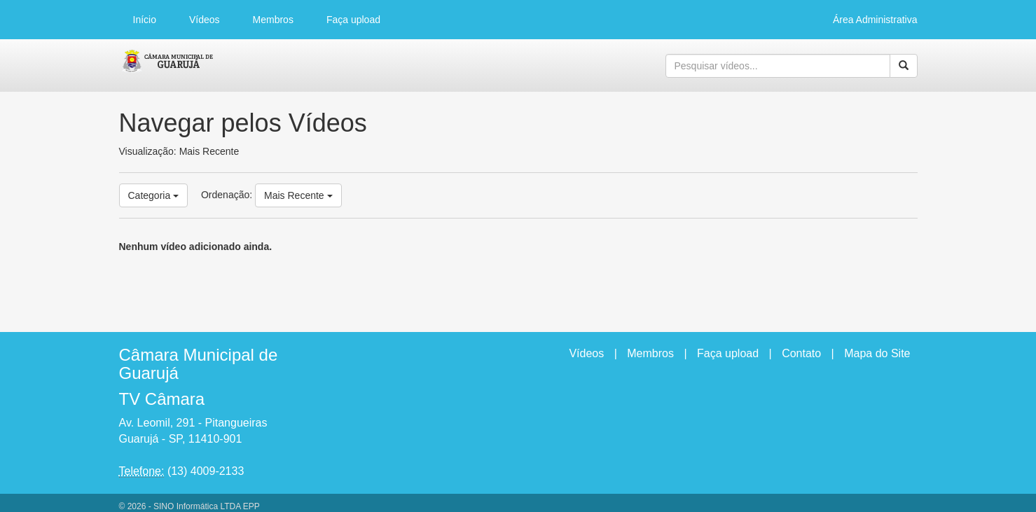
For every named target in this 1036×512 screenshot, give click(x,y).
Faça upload (353, 19)
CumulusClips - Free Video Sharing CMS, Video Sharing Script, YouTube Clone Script (167, 65)
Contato (801, 353)
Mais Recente (298, 195)
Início (144, 19)
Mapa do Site (877, 353)
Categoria (153, 195)
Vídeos (204, 19)
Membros (273, 19)
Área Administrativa (875, 19)
